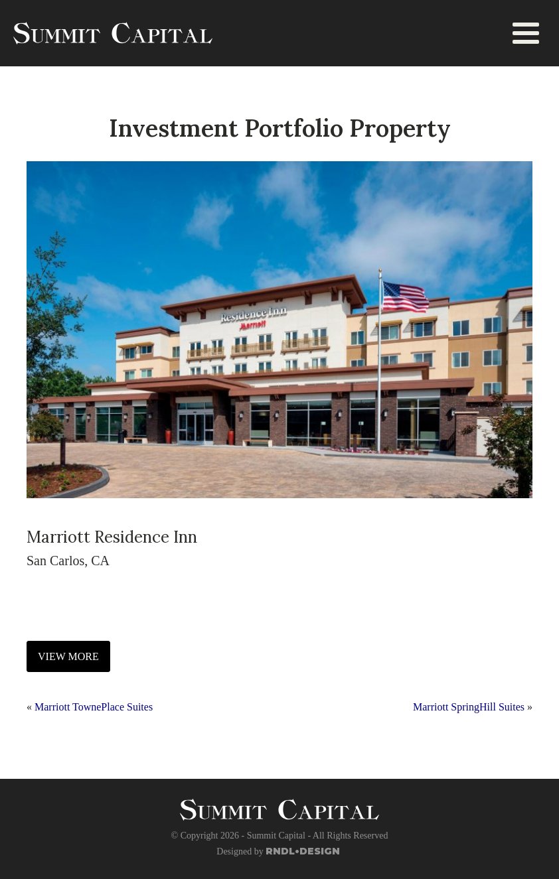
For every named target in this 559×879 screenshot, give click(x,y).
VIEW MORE (68, 656)
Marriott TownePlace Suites (94, 706)
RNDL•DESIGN (303, 851)
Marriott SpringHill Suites (468, 706)
